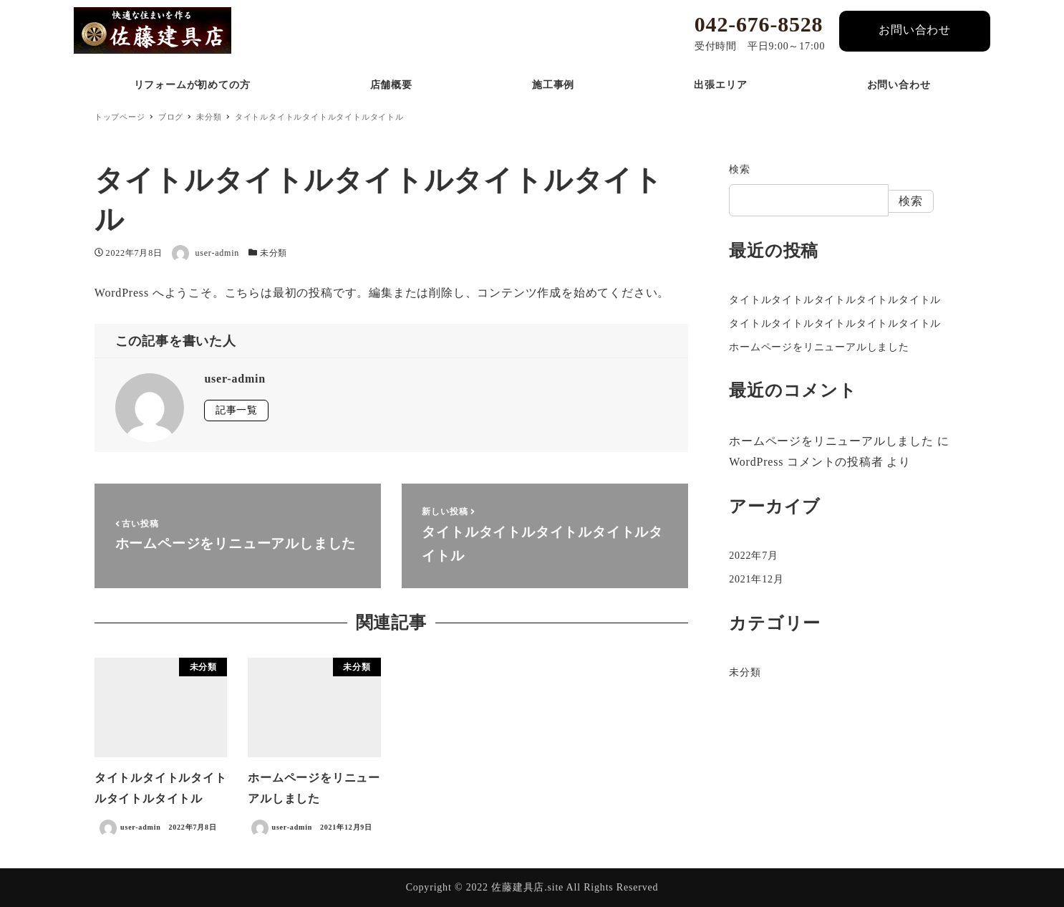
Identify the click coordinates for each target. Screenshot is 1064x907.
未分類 (273, 253)
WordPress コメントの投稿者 (806, 462)
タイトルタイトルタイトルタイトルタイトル (835, 299)
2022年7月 (753, 555)
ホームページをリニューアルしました (819, 347)
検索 (739, 169)
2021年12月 (756, 579)
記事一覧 (237, 410)
